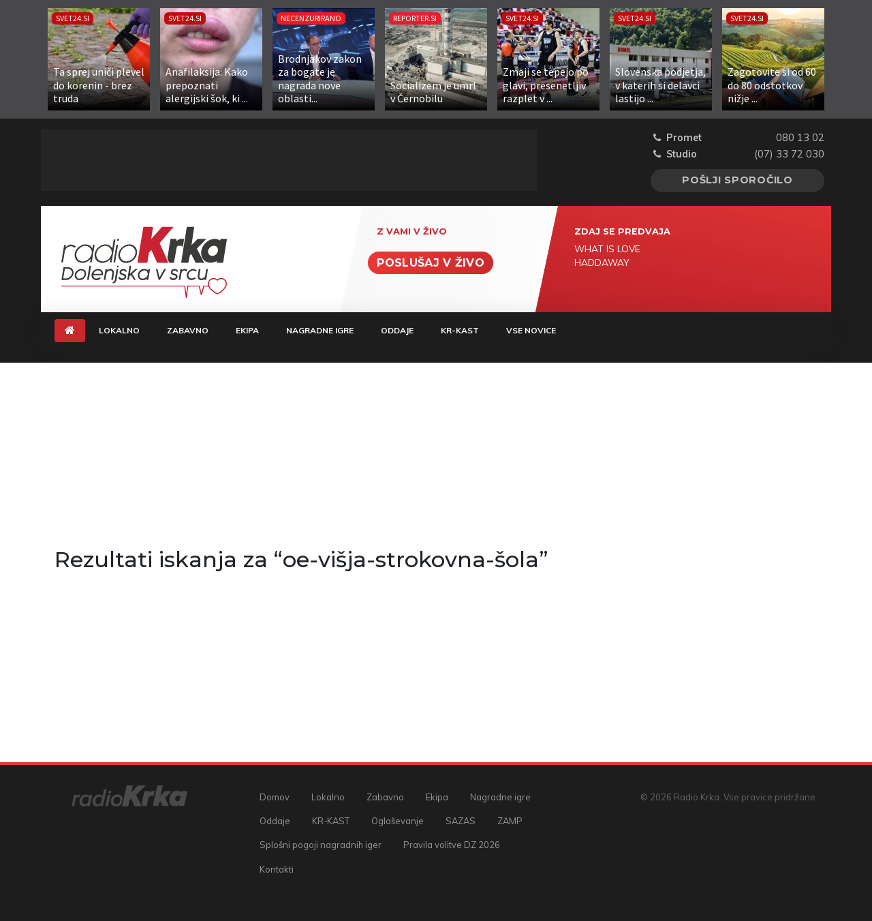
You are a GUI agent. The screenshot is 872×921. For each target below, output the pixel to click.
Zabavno (187, 330)
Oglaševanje (397, 820)
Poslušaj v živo (430, 262)
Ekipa (247, 330)
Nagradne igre (320, 330)
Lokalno (119, 330)
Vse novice (531, 330)
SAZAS (461, 820)
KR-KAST (460, 330)
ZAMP (510, 820)
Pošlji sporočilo (737, 180)
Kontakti (277, 869)
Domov (275, 796)
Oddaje (397, 330)
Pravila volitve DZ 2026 (451, 844)
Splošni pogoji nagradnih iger (321, 844)
